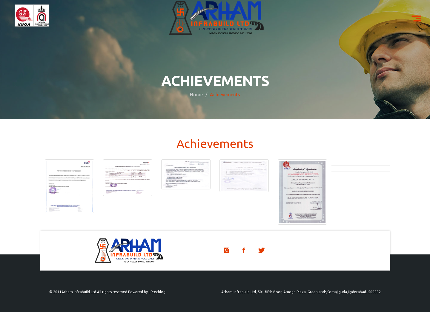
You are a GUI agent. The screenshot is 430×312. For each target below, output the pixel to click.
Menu (418, 16)
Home (196, 94)
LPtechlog (157, 292)
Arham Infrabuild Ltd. (79, 292)
